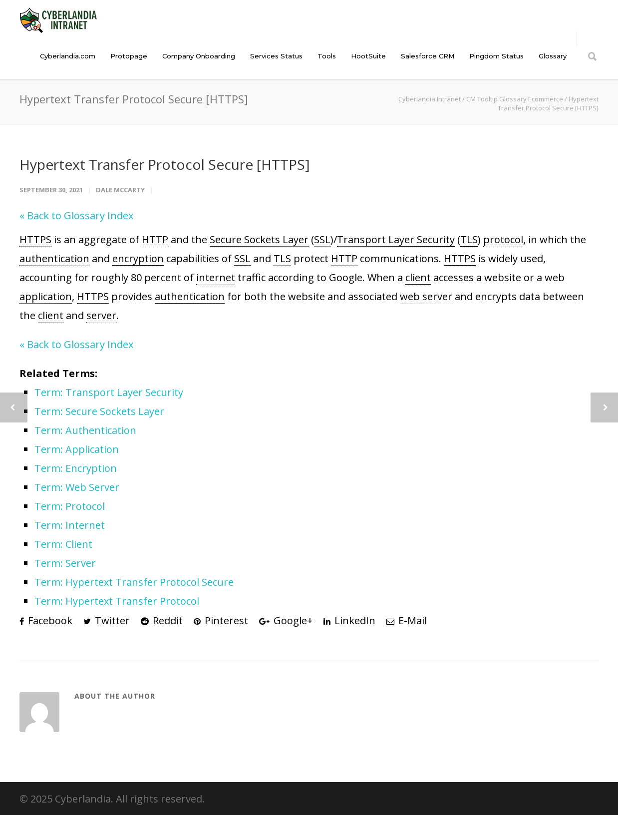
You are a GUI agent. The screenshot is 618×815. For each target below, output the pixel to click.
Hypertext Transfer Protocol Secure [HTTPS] (164, 164)
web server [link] (426, 296)
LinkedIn (349, 620)
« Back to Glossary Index (76, 215)
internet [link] (215, 277)
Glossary (553, 56)
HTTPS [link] (35, 239)
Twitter (106, 620)
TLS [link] (469, 239)
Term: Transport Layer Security (108, 392)
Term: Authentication (85, 430)
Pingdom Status (496, 56)
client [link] (418, 277)
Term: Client (63, 544)
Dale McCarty (120, 189)
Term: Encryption (75, 468)
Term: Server (65, 563)
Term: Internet (69, 525)
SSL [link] (322, 239)
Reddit (162, 620)
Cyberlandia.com (67, 56)
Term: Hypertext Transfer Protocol (116, 601)
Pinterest (221, 620)
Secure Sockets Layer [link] (259, 239)
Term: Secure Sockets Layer (99, 411)
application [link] (45, 296)
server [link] (101, 315)
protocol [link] (503, 239)
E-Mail (406, 620)
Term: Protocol (69, 506)
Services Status (276, 56)
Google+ (285, 620)
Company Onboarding (198, 56)
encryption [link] (138, 258)
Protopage (128, 56)
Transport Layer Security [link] (396, 239)
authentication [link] (54, 258)
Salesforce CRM (427, 56)
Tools (326, 56)
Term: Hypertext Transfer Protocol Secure (134, 582)
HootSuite (368, 56)
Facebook (45, 620)
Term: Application (76, 449)
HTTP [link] (155, 239)
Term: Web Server (76, 487)
